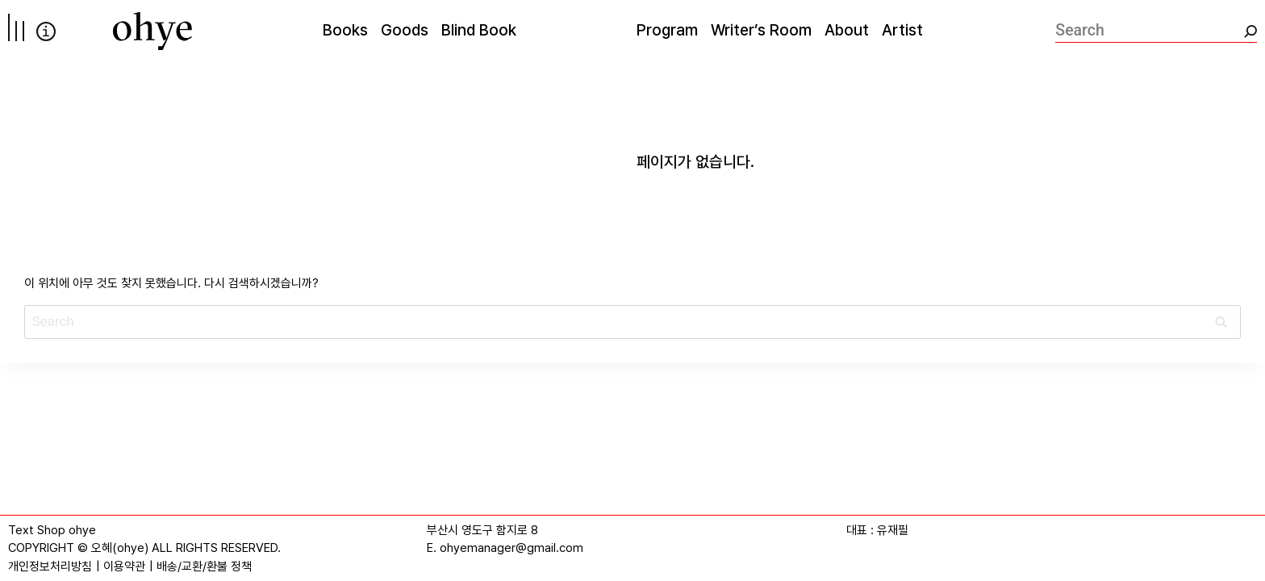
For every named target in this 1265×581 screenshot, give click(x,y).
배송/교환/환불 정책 (204, 566)
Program (667, 30)
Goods (404, 30)
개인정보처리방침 (50, 566)
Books (345, 30)
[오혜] (152, 31)
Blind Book (478, 30)
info (46, 31)
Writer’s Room (761, 30)
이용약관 (124, 566)
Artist (902, 30)
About (847, 30)
